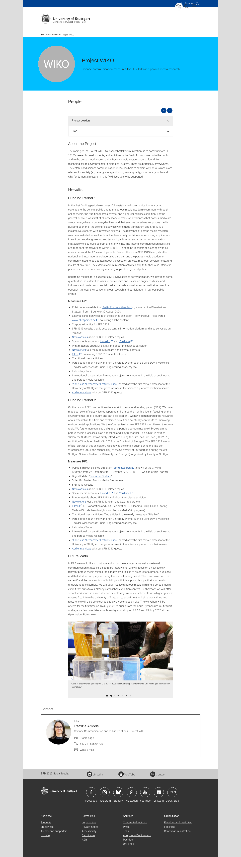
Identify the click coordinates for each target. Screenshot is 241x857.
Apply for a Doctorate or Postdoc (137, 835)
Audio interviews (81, 390)
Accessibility (89, 829)
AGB (84, 837)
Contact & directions (135, 820)
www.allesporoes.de (84, 318)
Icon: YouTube (145, 790)
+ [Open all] (163, 108)
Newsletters (79, 347)
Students (46, 820)
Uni (184, 3)
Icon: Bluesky (118, 790)
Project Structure (50, 33)
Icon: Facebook (91, 790)
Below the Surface (100, 474)
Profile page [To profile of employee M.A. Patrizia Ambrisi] (87, 735)
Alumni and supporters (54, 829)
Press (126, 824)
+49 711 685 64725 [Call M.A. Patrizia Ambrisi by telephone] (91, 741)
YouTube (124, 339)
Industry (45, 833)
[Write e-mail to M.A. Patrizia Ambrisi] (84, 747)
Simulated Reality (124, 465)
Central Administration (177, 829)
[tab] (121, 118)
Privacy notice (90, 824)
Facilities (169, 824)
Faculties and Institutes (178, 820)
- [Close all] (169, 108)
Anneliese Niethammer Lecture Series (95, 381)
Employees (47, 824)
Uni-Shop (128, 841)
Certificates (88, 833)
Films (75, 352)
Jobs (126, 829)
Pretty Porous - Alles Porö (117, 305)
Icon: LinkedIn (159, 790)
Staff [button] (74, 128)
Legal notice (89, 820)
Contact (157, 772)
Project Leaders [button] (81, 118)
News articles (80, 334)
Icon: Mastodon (132, 790)
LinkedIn (105, 339)
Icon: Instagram (105, 790)
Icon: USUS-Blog (172, 790)
